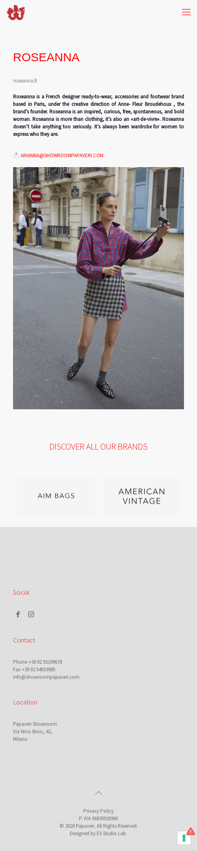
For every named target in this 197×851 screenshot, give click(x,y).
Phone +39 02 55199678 (37, 662)
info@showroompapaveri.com (46, 677)
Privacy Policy (98, 811)
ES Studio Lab (111, 833)
